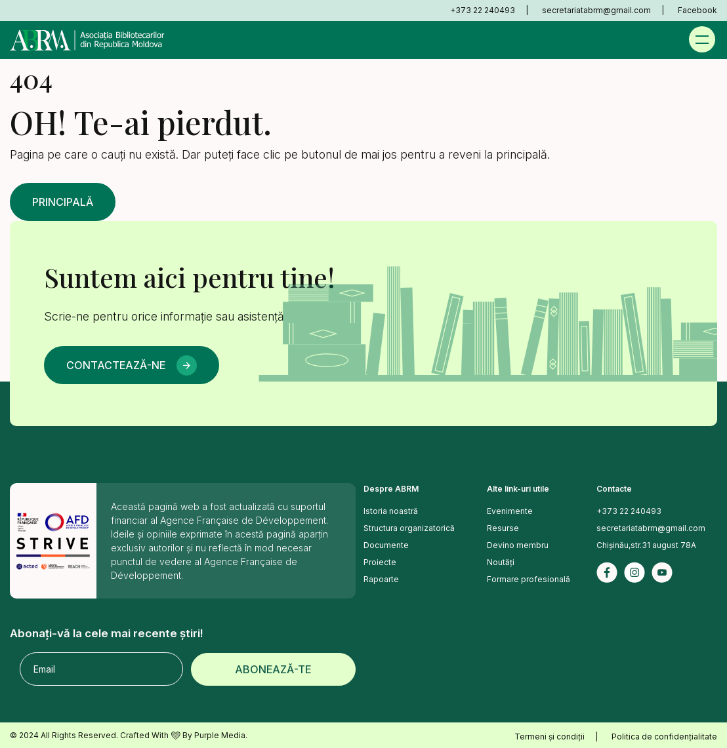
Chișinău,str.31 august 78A (646, 545)
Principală (62, 201)
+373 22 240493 (482, 10)
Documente (386, 545)
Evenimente (510, 511)
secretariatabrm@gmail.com (596, 10)
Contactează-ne (115, 365)
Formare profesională (528, 579)
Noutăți (500, 562)
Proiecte (380, 562)
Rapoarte (381, 579)
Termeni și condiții (549, 736)
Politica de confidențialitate (664, 736)
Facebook (697, 10)
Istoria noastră (391, 511)
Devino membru (518, 545)
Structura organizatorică (409, 528)
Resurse (503, 528)
